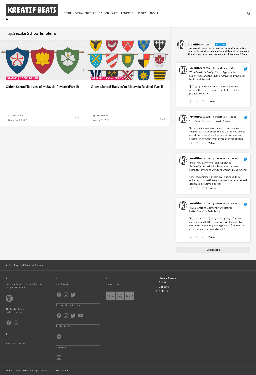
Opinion (103, 13)
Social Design (29, 78)
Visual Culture (85, 13)
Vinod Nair (17, 115)
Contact (164, 286)
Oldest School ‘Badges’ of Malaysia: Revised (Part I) (127, 87)
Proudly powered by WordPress (21, 371)
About (154, 13)
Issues (142, 13)
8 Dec (233, 68)
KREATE (163, 290)
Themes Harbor (61, 371)
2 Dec (233, 116)
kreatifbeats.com (200, 67)
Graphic (12, 78)
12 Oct (233, 158)
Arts (115, 13)
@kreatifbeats (219, 68)
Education (128, 13)
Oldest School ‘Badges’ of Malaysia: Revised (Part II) (42, 87)
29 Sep (233, 203)
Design (68, 13)
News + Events (167, 278)
